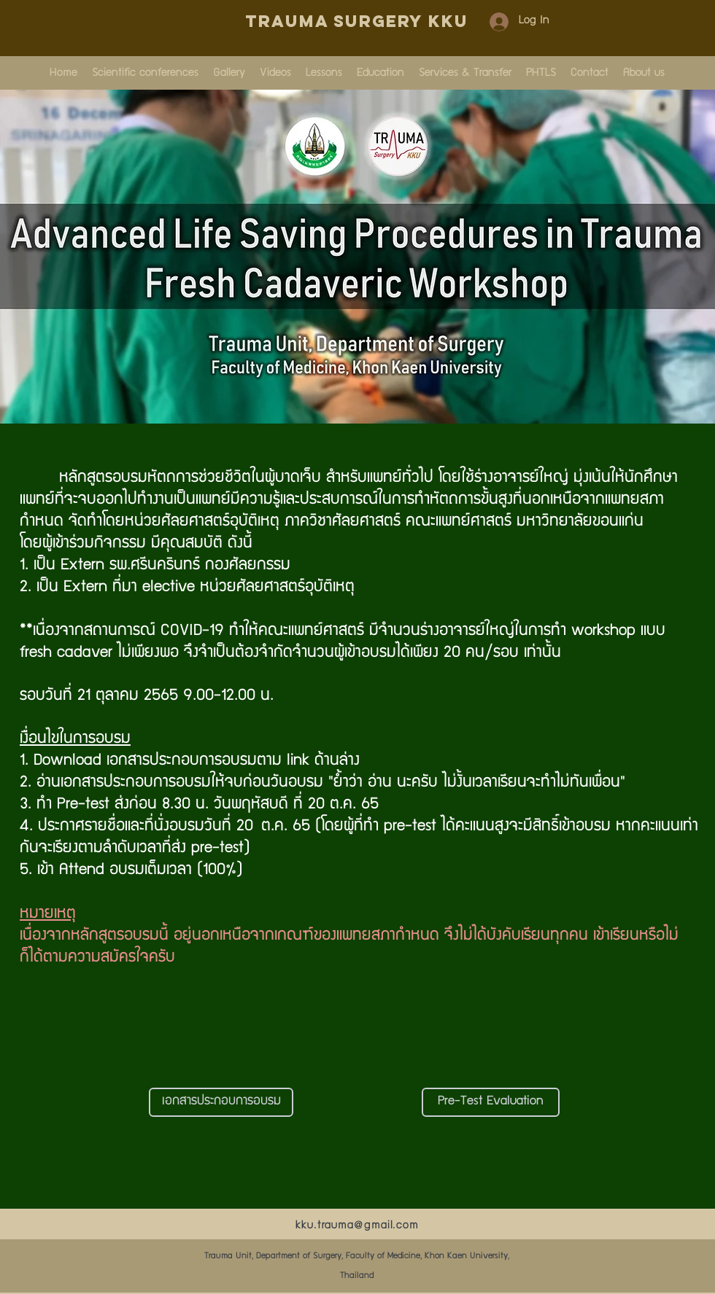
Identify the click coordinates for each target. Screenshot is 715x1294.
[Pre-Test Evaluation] (491, 1102)
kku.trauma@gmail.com (357, 1226)
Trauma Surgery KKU (356, 21)
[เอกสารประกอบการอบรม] (221, 1102)
